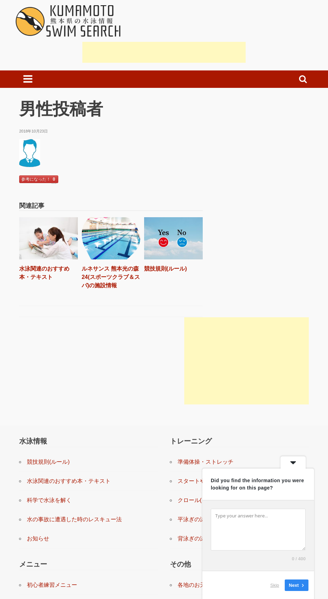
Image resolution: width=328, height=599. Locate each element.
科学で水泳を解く (49, 400)
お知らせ (38, 438)
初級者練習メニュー (52, 504)
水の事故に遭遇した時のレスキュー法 (74, 419)
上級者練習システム (52, 561)
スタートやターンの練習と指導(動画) (224, 381)
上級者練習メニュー (52, 542)
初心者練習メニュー (52, 484)
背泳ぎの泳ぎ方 (197, 438)
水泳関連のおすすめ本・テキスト (69, 381)
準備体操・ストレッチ (205, 361)
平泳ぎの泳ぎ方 (197, 419)
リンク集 (189, 504)
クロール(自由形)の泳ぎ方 (210, 400)
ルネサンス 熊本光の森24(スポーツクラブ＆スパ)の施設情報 (103, 274)
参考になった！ (38, 180)
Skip (274, 584)
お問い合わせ (194, 523)
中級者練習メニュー (52, 523)
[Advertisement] (164, 52)
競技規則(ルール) (156, 266)
